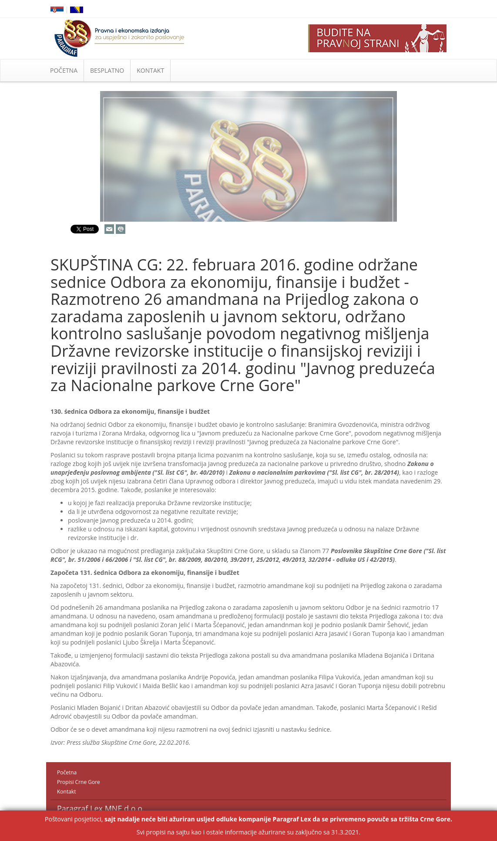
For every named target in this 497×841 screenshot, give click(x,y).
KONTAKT (150, 70)
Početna (67, 772)
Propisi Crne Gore (78, 782)
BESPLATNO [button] (107, 70)
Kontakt (66, 791)
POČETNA (63, 70)
